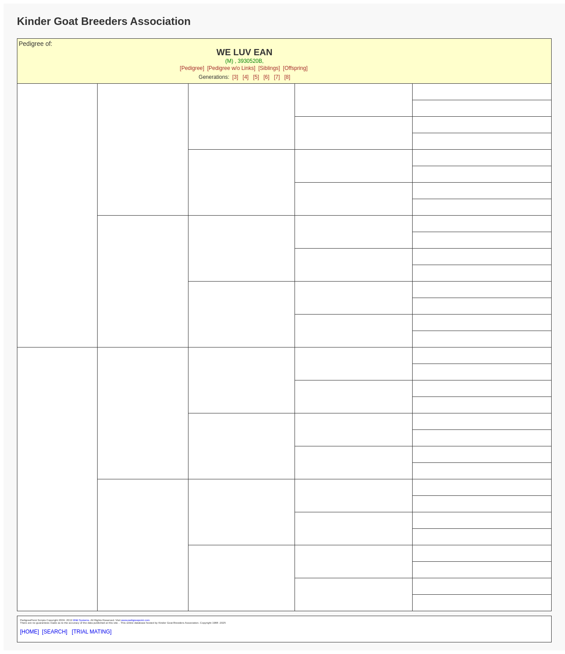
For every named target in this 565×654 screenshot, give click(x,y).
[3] (235, 77)
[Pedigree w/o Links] (231, 68)
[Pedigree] (192, 68)
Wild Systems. (81, 620)
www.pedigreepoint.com (135, 620)
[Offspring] (295, 68)
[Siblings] (269, 68)
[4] (246, 77)
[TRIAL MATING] (91, 632)
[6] (266, 77)
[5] (256, 77)
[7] (277, 77)
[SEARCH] (54, 632)
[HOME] (29, 632)
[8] (287, 77)
